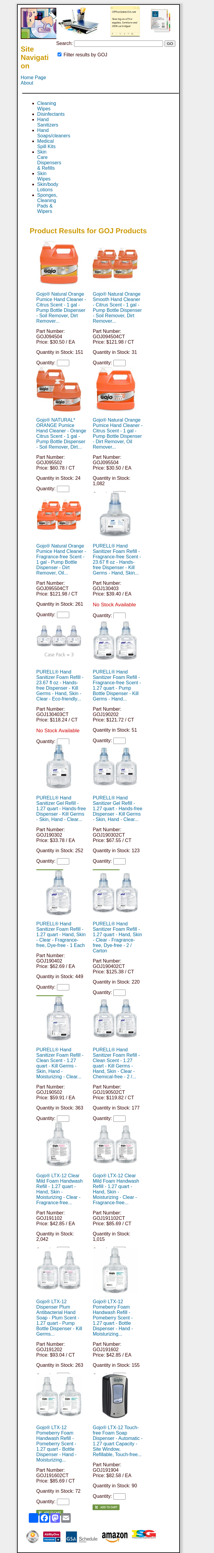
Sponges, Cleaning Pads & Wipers (47, 203)
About (27, 82)
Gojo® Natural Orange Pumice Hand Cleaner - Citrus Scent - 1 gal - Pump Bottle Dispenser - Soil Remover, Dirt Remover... (61, 307)
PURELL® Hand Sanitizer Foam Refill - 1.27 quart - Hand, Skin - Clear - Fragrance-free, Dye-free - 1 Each (61, 934)
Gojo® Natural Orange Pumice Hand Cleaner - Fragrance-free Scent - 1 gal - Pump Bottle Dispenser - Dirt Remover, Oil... (61, 559)
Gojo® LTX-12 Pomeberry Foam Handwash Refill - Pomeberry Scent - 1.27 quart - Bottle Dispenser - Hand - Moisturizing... (113, 1317)
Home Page (33, 77)
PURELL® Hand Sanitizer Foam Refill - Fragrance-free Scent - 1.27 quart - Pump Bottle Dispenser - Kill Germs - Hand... (117, 685)
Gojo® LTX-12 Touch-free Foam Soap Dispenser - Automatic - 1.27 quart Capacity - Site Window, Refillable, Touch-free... (117, 1441)
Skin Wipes (43, 176)
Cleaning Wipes (46, 106)
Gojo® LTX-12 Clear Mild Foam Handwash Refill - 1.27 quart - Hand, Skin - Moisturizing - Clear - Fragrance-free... (59, 1189)
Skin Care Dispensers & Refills (49, 160)
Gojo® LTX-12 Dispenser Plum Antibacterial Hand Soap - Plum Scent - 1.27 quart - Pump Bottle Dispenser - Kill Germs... (59, 1317)
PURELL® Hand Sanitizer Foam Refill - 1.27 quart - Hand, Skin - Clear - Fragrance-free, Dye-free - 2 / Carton (117, 937)
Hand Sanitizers (47, 122)
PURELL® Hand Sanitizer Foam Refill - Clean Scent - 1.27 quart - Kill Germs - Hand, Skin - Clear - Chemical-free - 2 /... (116, 1063)
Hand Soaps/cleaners (53, 133)
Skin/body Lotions (47, 187)
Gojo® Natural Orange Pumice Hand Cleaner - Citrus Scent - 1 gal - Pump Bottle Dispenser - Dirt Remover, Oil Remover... (117, 433)
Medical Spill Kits (46, 144)
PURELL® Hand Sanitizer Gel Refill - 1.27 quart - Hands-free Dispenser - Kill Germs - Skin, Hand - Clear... (61, 808)
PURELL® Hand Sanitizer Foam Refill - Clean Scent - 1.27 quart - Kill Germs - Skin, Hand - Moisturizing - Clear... (59, 1063)
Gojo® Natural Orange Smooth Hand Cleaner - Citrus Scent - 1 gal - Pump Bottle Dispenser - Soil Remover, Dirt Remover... (117, 307)
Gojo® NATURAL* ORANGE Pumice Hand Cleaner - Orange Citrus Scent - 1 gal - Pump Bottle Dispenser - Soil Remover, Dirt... (61, 433)
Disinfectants (51, 114)
